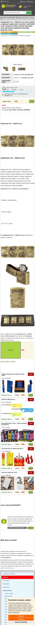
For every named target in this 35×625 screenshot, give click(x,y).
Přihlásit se (30, 1)
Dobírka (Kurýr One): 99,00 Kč (11, 108)
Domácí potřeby (11, 17)
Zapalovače (18, 17)
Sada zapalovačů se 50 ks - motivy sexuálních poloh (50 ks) (14, 424)
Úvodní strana (5, 1)
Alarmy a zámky (9, 593)
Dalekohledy (6, 587)
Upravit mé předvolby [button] (21, 622)
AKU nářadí (6, 580)
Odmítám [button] (21, 619)
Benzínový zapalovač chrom (9, 472)
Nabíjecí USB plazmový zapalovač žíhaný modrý (13, 374)
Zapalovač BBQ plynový (8, 399)
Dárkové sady (8, 596)
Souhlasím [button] (21, 616)
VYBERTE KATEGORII (9, 574)
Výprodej (5, 577)
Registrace (23, 1)
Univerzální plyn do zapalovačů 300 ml (12, 448)
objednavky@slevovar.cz (8, 568)
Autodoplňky (6, 584)
